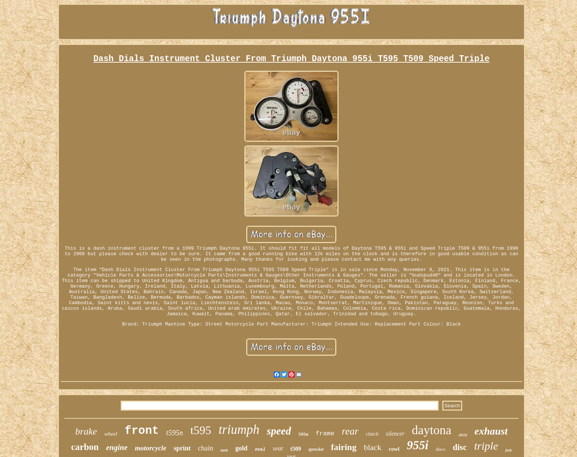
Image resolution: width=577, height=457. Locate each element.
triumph (239, 429)
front (142, 430)
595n (303, 434)
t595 (200, 430)
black (373, 447)
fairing (343, 447)
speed (279, 431)
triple (486, 446)
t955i (463, 435)
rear (350, 431)
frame (325, 433)
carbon (85, 447)
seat (278, 448)
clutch (372, 434)
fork (508, 450)
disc (460, 447)
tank (224, 450)
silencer (395, 433)
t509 (295, 449)
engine (116, 447)
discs (440, 449)
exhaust (490, 431)
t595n (174, 433)
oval (260, 449)
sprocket (315, 449)
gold (241, 448)
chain (205, 448)
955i (417, 445)
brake (86, 431)
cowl (394, 449)
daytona (432, 430)
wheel (111, 434)
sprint (182, 448)
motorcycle (150, 448)
